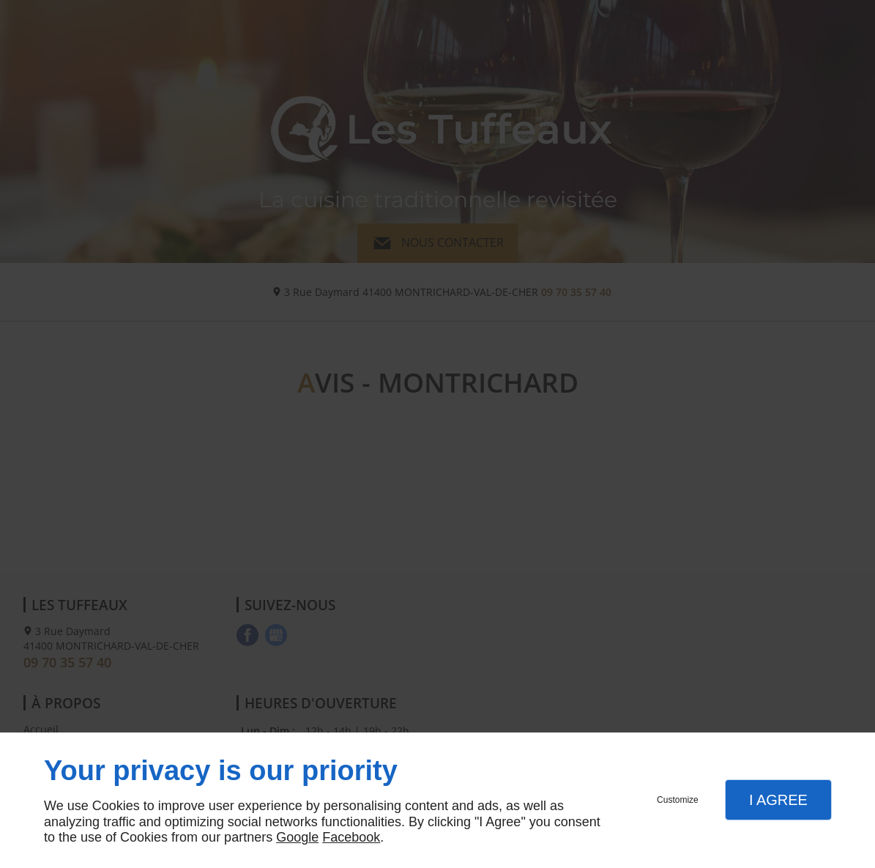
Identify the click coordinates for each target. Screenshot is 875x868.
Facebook (351, 837)
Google (297, 837)
